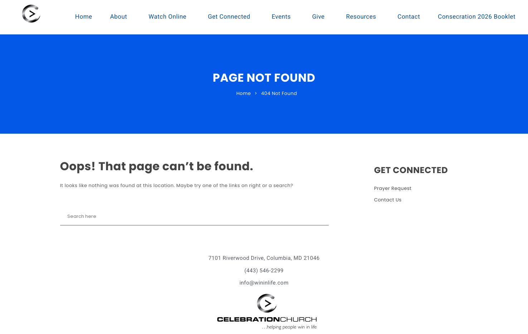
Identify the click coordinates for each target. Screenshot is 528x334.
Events (281, 16)
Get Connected (229, 16)
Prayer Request (393, 188)
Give (318, 16)
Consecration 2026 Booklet (476, 16)
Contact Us (388, 199)
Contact (409, 16)
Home (83, 16)
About (118, 16)
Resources (361, 16)
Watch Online (168, 16)
